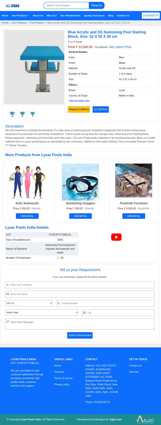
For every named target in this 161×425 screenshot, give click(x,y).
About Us (38, 15)
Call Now (100, 109)
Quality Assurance (94, 15)
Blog (110, 15)
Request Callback (79, 109)
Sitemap (133, 372)
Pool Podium (37, 22)
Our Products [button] (20, 15)
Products (59, 372)
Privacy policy (62, 384)
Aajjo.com (116, 419)
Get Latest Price (120, 47)
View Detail (27, 216)
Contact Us (123, 15)
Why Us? (52, 15)
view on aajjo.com (79, 100)
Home (5, 15)
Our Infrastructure (70, 15)
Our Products (19, 22)
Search (96, 5)
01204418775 (150, 15)
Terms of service (63, 378)
